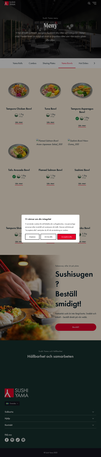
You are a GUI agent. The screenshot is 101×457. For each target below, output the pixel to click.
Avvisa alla (48, 237)
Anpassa (32, 237)
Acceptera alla (66, 237)
